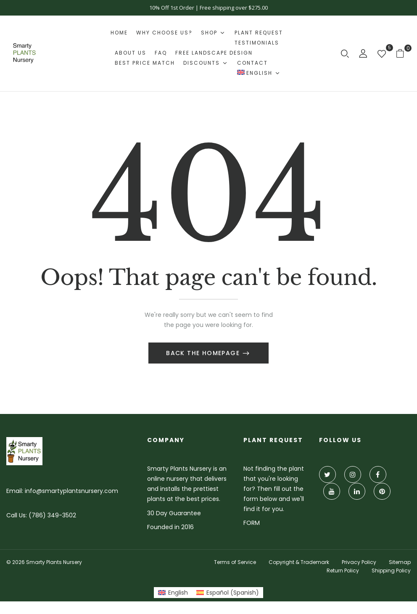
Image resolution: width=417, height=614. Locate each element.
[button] (403, 53)
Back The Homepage (204, 353)
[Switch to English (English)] (173, 592)
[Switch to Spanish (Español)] (227, 592)
